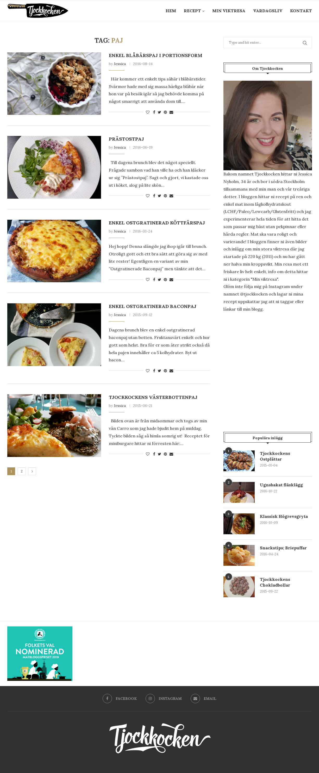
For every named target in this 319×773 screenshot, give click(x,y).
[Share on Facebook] (154, 112)
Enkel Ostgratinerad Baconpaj (152, 306)
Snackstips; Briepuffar (283, 547)
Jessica (120, 63)
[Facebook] (120, 698)
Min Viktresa (228, 10)
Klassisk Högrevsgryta (284, 516)
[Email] (203, 698)
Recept (192, 10)
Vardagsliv (267, 10)
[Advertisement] (268, 361)
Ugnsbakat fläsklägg (281, 484)
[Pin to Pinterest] (165, 112)
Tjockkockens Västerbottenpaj (153, 397)
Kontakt (301, 10)
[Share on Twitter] (159, 112)
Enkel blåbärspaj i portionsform (155, 55)
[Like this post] (147, 112)
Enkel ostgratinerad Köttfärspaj (157, 223)
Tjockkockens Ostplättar (275, 456)
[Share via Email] (171, 112)
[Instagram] (164, 698)
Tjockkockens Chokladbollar (275, 582)
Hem (171, 10)
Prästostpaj (126, 139)
